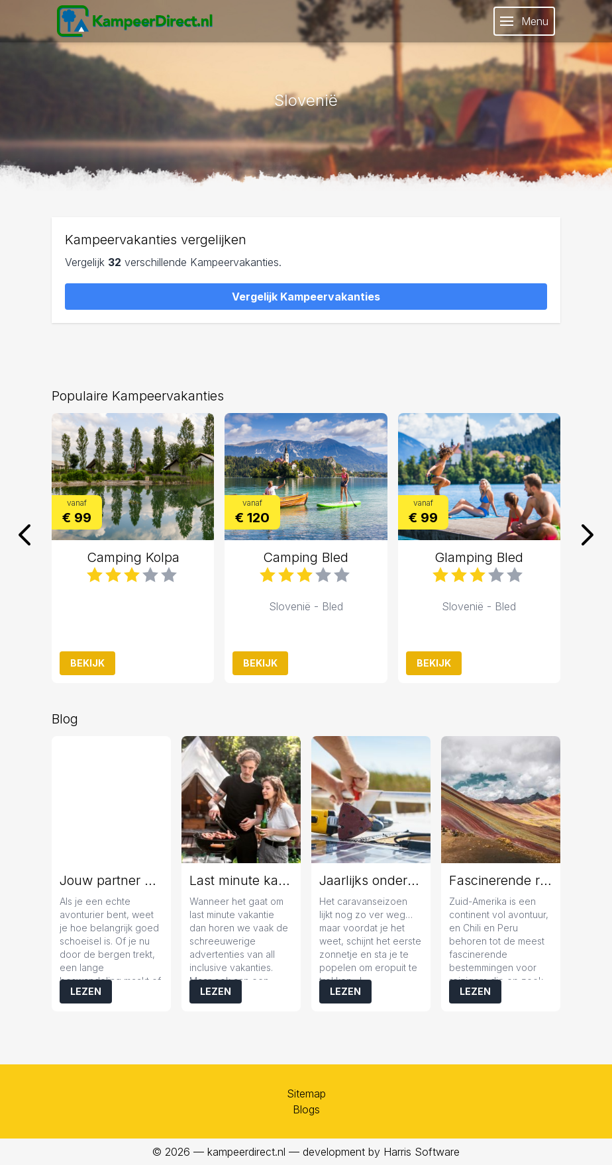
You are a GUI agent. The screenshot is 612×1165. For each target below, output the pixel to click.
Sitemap (306, 1093)
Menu (524, 21)
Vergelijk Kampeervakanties (306, 296)
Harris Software (421, 1151)
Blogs (306, 1109)
